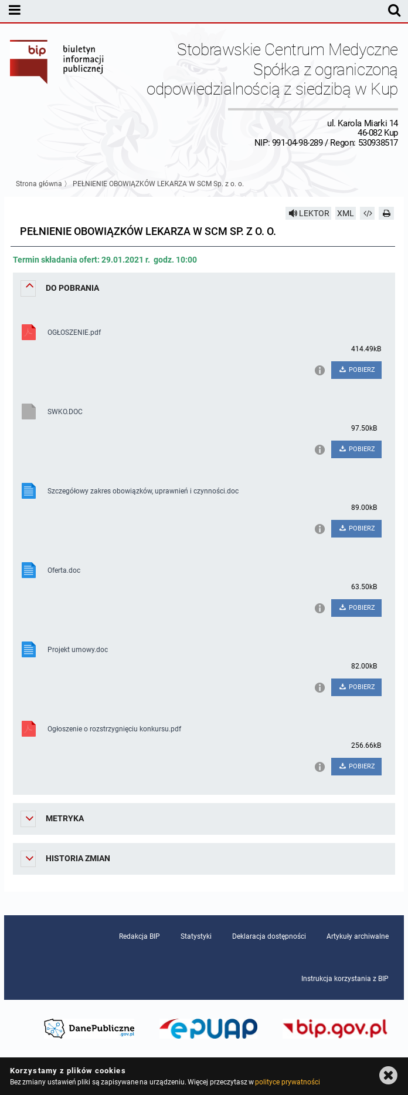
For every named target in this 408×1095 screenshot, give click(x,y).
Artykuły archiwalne (358, 936)
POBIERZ (356, 370)
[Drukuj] (386, 213)
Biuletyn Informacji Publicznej (57, 93)
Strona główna (39, 184)
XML (345, 213)
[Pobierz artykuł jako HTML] (367, 213)
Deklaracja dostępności (269, 936)
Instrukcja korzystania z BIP (345, 979)
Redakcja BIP (139, 936)
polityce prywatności (287, 1082)
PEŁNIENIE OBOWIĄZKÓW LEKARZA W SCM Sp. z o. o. (158, 184)
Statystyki (196, 936)
